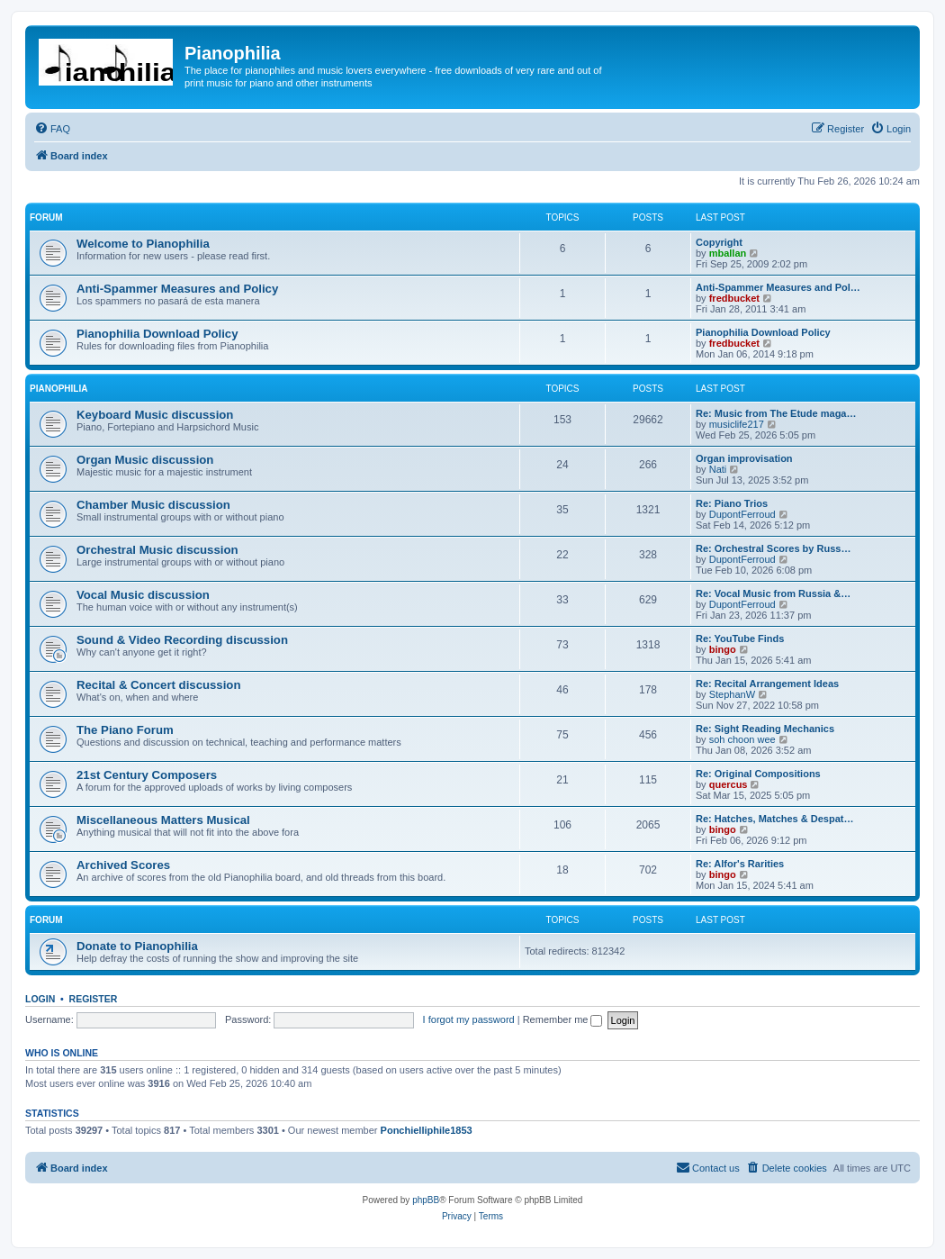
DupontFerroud (742, 514)
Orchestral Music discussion (157, 550)
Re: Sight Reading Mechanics (765, 728)
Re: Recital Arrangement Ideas (767, 683)
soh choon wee (742, 739)
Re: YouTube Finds (740, 638)
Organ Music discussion (144, 459)
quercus (728, 784)
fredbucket (734, 298)
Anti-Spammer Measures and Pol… (778, 287)
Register (93, 998)
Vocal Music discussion (143, 595)
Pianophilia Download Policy (157, 333)
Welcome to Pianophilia (143, 243)
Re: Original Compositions (758, 773)
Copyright (719, 242)
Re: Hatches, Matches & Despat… (774, 818)
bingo (722, 649)
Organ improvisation (744, 458)
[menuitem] (52, 129)
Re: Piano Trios (732, 503)
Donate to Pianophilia (137, 946)
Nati (718, 469)
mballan (728, 253)
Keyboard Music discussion (154, 414)
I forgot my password (469, 1019)
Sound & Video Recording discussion (182, 640)
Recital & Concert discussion (158, 685)
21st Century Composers (146, 775)
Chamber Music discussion (153, 505)
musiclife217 (736, 424)
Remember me (563, 1019)
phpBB (425, 1200)
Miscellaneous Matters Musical (163, 820)
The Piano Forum (125, 730)
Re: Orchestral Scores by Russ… (773, 548)
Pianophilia (58, 389)
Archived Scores (123, 865)
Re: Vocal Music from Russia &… (773, 593)
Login (40, 998)
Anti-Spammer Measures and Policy (177, 288)
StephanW (732, 694)
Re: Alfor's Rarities (740, 863)
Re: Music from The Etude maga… (776, 413)
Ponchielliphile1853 (426, 1130)
